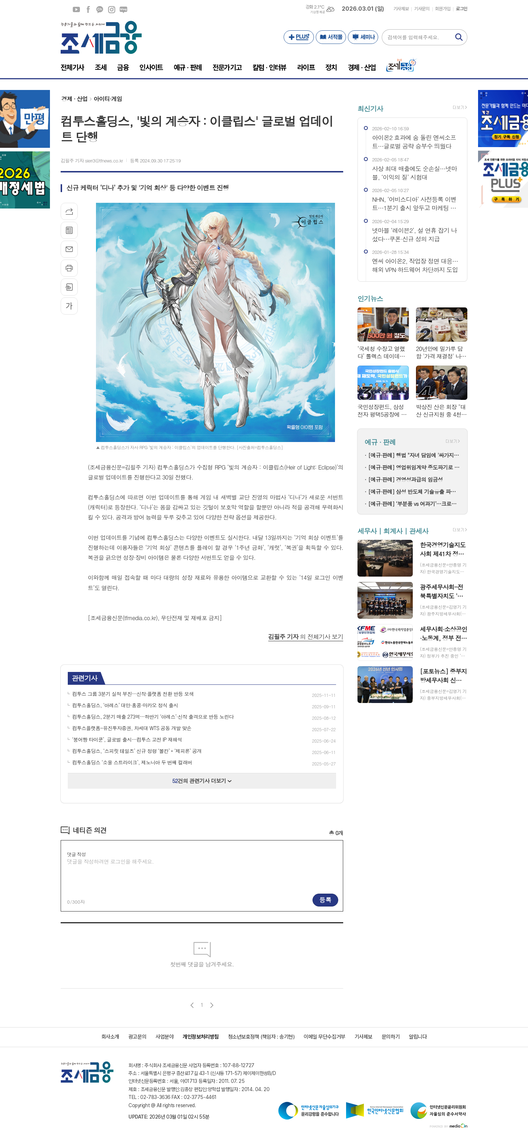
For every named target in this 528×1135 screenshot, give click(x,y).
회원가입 (442, 8)
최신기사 (370, 108)
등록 (325, 899)
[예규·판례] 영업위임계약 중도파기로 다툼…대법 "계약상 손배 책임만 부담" (414, 467)
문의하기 (391, 1037)
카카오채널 (100, 9)
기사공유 (69, 211)
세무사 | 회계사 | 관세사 (392, 531)
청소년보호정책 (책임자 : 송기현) (261, 1037)
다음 (212, 1005)
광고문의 (137, 1037)
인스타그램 (111, 9)
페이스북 (88, 9)
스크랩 (69, 287)
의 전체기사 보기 (305, 636)
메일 (69, 249)
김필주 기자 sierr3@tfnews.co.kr (92, 160)
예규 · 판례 (380, 442)
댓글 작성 (76, 854)
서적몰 (331, 37)
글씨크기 (69, 306)
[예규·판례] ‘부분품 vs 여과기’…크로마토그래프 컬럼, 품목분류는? (414, 503)
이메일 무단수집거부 (324, 1037)
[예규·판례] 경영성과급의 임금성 (405, 479)
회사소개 (110, 1037)
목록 (69, 230)
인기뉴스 (370, 298)
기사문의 (421, 8)
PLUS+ (299, 37)
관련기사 (84, 678)
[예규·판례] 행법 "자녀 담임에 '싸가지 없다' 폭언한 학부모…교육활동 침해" (414, 455)
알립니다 (418, 1037)
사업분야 (164, 1037)
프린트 (69, 268)
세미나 (363, 37)
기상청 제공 (317, 12)
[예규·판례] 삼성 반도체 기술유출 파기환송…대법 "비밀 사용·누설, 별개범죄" (414, 491)
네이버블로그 (123, 9)
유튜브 (76, 9)
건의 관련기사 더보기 (202, 780)
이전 (192, 1005)
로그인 (461, 8)
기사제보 (401, 8)
